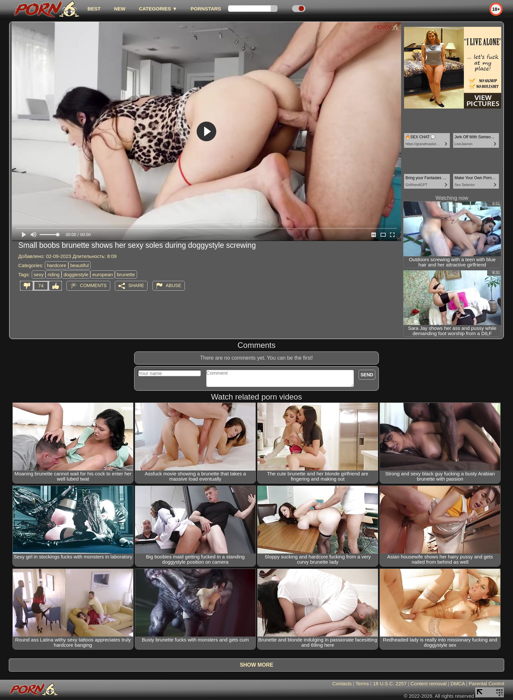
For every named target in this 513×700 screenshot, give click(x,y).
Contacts (342, 683)
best (93, 8)
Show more (256, 665)
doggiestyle (75, 274)
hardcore (56, 265)
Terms (362, 683)
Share (136, 285)
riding (53, 274)
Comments (93, 285)
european (102, 274)
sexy (39, 274)
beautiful (79, 265)
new (119, 8)
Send (367, 374)
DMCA (458, 683)
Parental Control (486, 683)
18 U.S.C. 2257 (390, 683)
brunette (126, 274)
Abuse (173, 285)
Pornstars (206, 8)
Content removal (429, 683)
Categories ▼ (158, 8)
